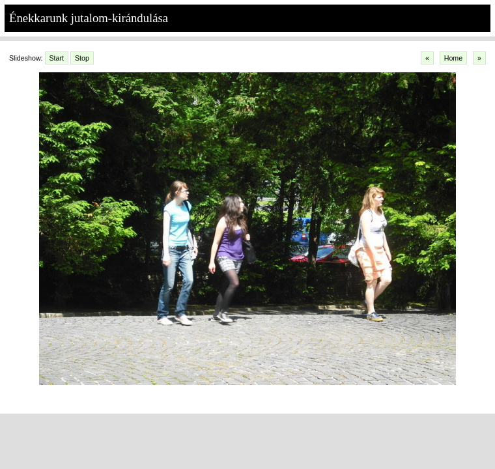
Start (57, 58)
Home (453, 58)
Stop (82, 58)
